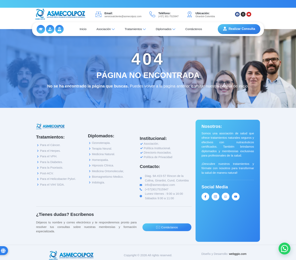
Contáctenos (193, 29)
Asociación (105, 29)
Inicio (83, 29)
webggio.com (237, 253)
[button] (284, 248)
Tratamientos (135, 29)
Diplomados (165, 29)
